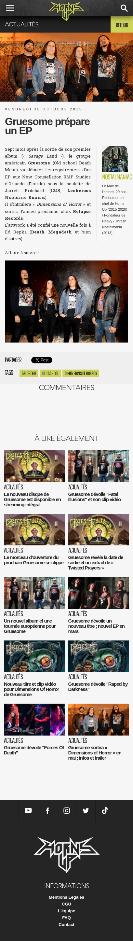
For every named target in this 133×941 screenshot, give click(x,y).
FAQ (66, 917)
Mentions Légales (66, 897)
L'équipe (66, 910)
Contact (66, 924)
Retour (122, 25)
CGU (66, 904)
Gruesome (29, 373)
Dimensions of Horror (81, 373)
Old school (50, 373)
